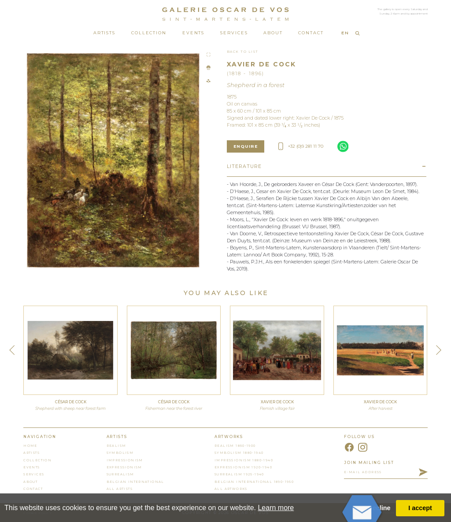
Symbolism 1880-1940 (238, 453)
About (273, 32)
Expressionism (124, 467)
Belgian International (135, 482)
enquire (245, 146)
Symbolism (120, 453)
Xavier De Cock (261, 64)
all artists (120, 489)
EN (345, 32)
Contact (310, 32)
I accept (420, 507)
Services (234, 32)
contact (33, 489)
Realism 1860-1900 (235, 446)
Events (193, 32)
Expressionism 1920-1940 (243, 467)
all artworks (231, 489)
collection (37, 460)
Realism (116, 446)
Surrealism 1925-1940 (239, 474)
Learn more (276, 507)
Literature (244, 166)
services (33, 474)
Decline (379, 507)
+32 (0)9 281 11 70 (300, 146)
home (30, 446)
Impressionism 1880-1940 (243, 460)
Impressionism (125, 460)
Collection (148, 32)
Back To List (243, 52)
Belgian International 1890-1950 (254, 482)
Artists (104, 32)
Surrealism (120, 474)
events (31, 467)
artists (31, 453)
